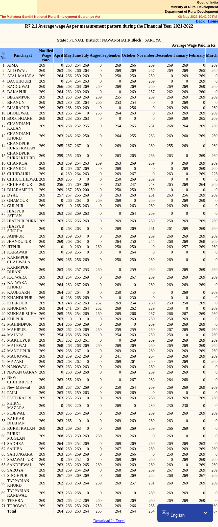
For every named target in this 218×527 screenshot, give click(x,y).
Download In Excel (109, 521)
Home (213, 21)
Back (200, 21)
